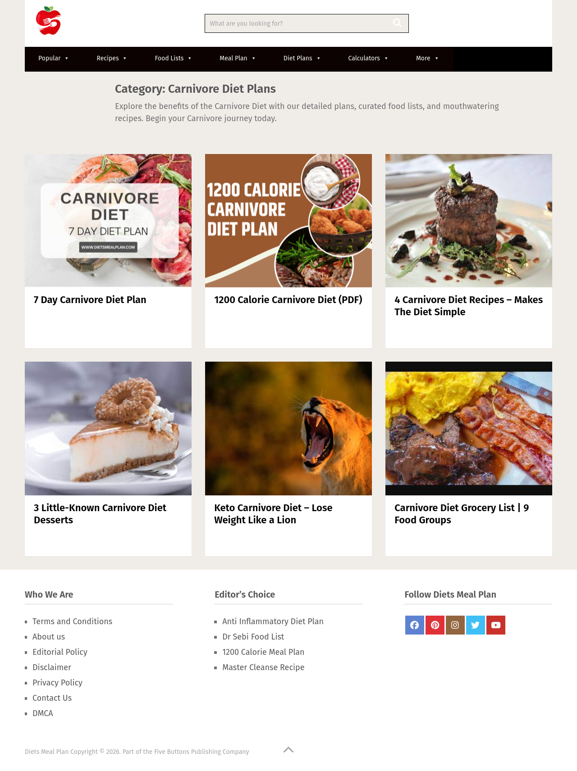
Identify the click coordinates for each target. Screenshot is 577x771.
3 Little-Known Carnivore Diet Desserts (100, 514)
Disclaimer (51, 667)
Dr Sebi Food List (253, 637)
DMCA (42, 713)
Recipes (112, 58)
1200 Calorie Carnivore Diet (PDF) (288, 300)
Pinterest (435, 625)
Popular (53, 58)
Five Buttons (171, 752)
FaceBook (414, 625)
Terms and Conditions (72, 621)
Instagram (455, 625)
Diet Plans (302, 58)
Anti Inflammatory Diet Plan (273, 621)
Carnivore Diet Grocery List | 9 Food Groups (461, 514)
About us (48, 637)
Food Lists (173, 58)
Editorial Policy (59, 652)
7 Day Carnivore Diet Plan (90, 300)
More (428, 58)
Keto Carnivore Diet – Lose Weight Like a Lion (273, 514)
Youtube (495, 625)
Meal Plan (238, 58)
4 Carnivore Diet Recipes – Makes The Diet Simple (468, 305)
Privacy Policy (57, 683)
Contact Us (52, 698)
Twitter (475, 625)
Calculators (368, 58)
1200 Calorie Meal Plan (263, 652)
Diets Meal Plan (47, 752)
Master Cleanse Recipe (263, 667)
